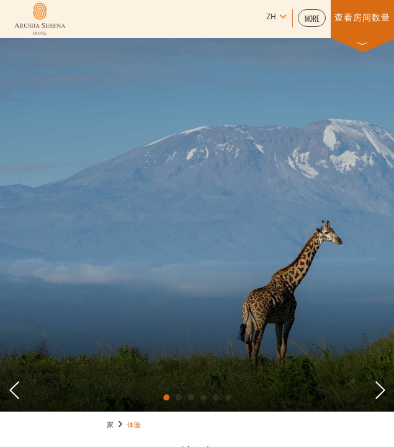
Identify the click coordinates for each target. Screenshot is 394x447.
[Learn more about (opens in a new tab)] (39, 18)
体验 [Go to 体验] (134, 425)
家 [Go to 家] (110, 425)
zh (271, 17)
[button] (312, 18)
